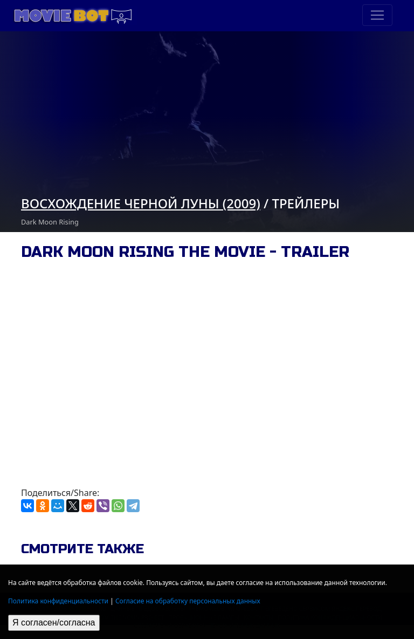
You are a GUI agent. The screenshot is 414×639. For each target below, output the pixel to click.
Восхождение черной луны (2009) (140, 203)
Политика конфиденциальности (58, 601)
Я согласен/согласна (53, 622)
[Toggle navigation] (377, 15)
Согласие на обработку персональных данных (187, 601)
